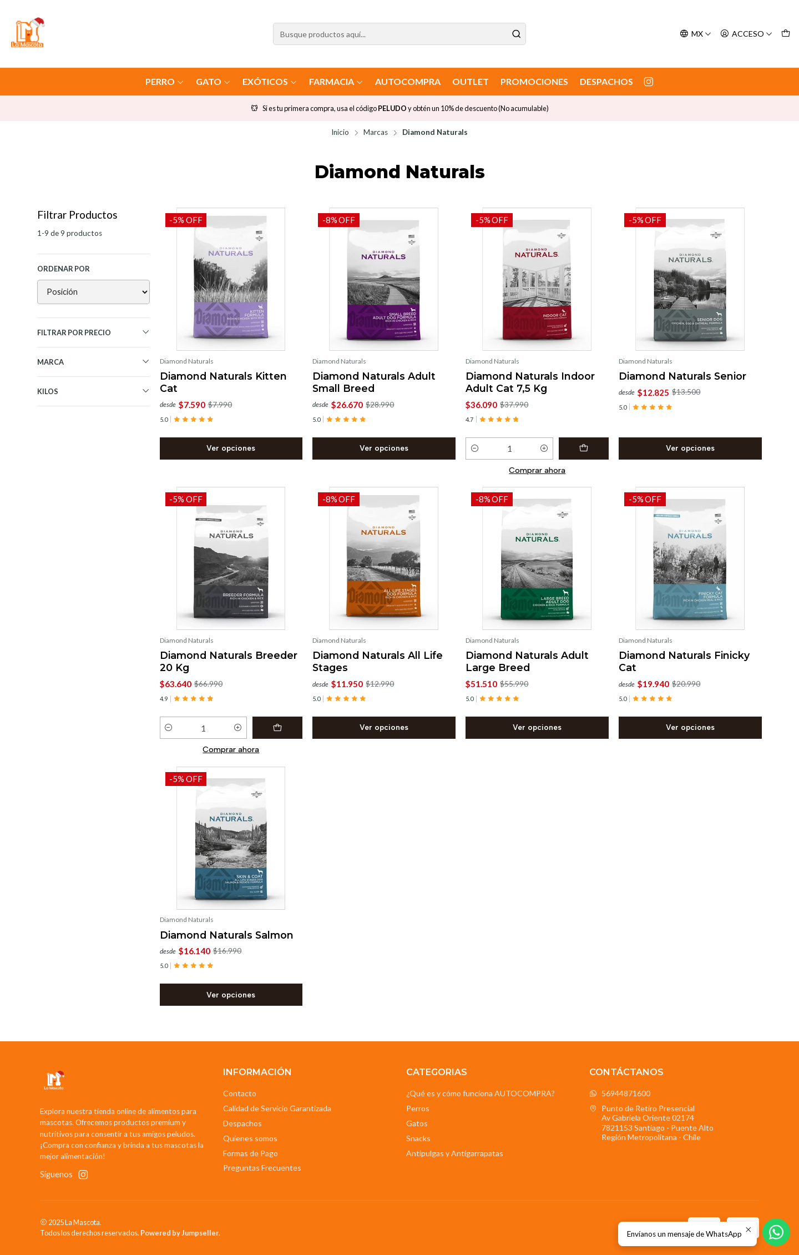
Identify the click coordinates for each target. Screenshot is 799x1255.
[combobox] (399, 34)
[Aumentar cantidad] (544, 448)
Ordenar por (63, 268)
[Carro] (785, 34)
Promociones (534, 81)
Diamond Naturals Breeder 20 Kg (228, 661)
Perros (417, 1108)
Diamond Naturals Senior (682, 376)
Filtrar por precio (93, 332)
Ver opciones (230, 447)
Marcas (375, 133)
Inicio (340, 133)
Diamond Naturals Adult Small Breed (374, 382)
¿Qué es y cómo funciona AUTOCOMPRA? (480, 1093)
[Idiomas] (695, 34)
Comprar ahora (537, 470)
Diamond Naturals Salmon (227, 935)
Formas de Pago (250, 1153)
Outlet (470, 81)
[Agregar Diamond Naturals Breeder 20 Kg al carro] (277, 728)
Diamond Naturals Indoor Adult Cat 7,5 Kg (530, 382)
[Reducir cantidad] (474, 448)
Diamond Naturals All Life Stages (377, 661)
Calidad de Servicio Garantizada (277, 1108)
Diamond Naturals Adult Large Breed (527, 661)
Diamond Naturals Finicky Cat (684, 661)
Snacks (418, 1138)
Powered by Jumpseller (179, 1232)
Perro (164, 81)
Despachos (606, 81)
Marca (93, 361)
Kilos (93, 391)
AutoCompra (408, 81)
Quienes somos (250, 1138)
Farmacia (336, 81)
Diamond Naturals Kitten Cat (223, 382)
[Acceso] (746, 34)
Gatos (417, 1123)
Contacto (239, 1093)
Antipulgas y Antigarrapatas (454, 1153)
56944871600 (619, 1093)
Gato (213, 81)
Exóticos (269, 81)
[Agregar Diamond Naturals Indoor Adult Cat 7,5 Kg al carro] (584, 448)
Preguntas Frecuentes (262, 1167)
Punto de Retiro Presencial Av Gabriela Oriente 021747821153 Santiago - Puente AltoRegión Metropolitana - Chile (651, 1122)
